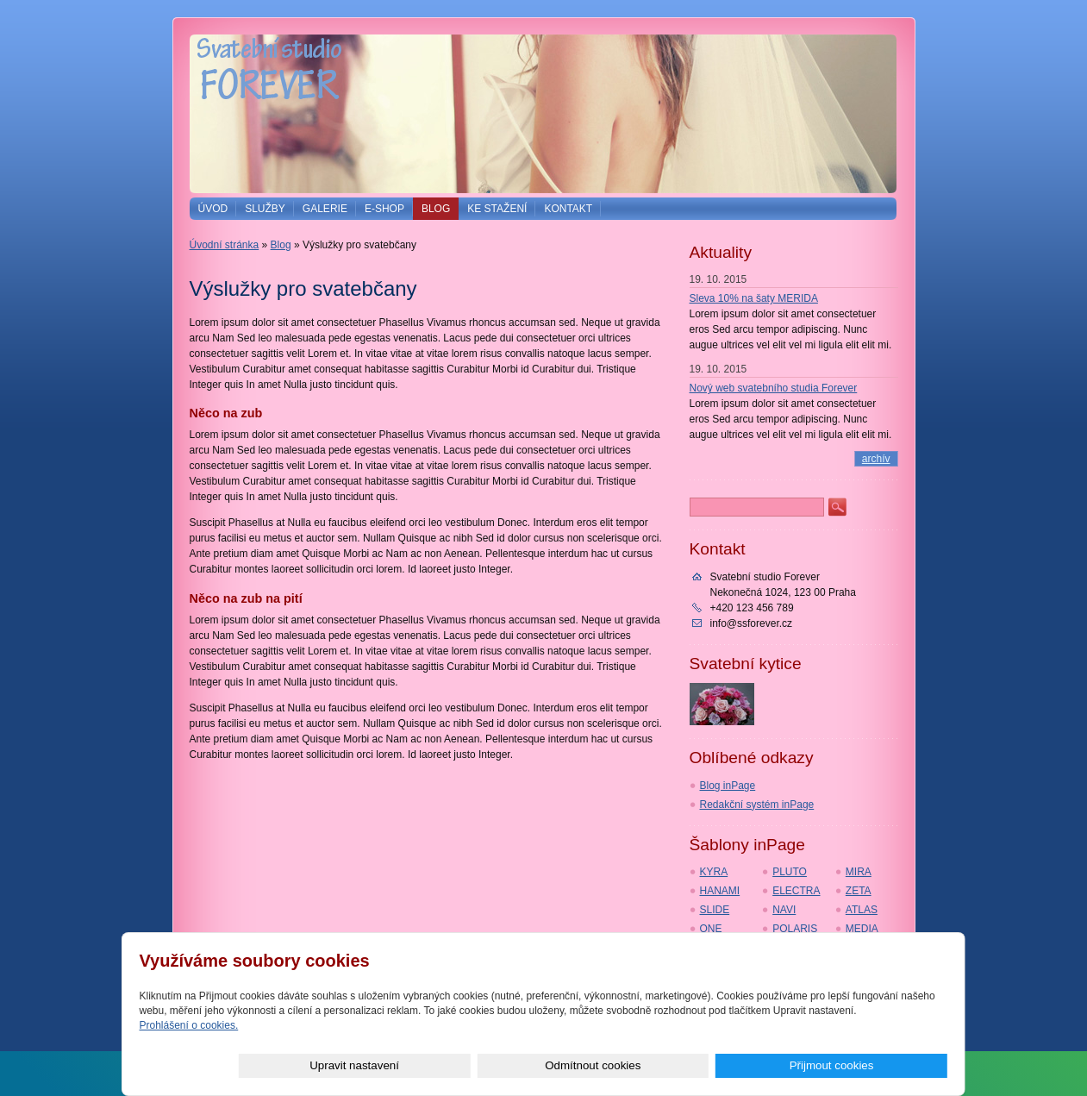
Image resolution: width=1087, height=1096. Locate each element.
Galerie (325, 209)
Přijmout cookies (885, 1065)
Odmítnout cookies (754, 1065)
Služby (265, 209)
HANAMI (720, 891)
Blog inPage (728, 786)
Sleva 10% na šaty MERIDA (754, 298)
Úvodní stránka (224, 245)
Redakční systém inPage (757, 805)
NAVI (784, 910)
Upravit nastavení (623, 1065)
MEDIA (862, 929)
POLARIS (794, 929)
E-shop (384, 209)
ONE (711, 929)
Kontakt (568, 209)
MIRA (858, 872)
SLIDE (715, 910)
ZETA (858, 891)
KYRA (714, 872)
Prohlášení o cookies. (189, 1025)
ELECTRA (796, 891)
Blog (436, 209)
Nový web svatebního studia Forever (774, 388)
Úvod (213, 209)
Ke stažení (497, 209)
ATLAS (862, 910)
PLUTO (789, 872)
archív (876, 459)
